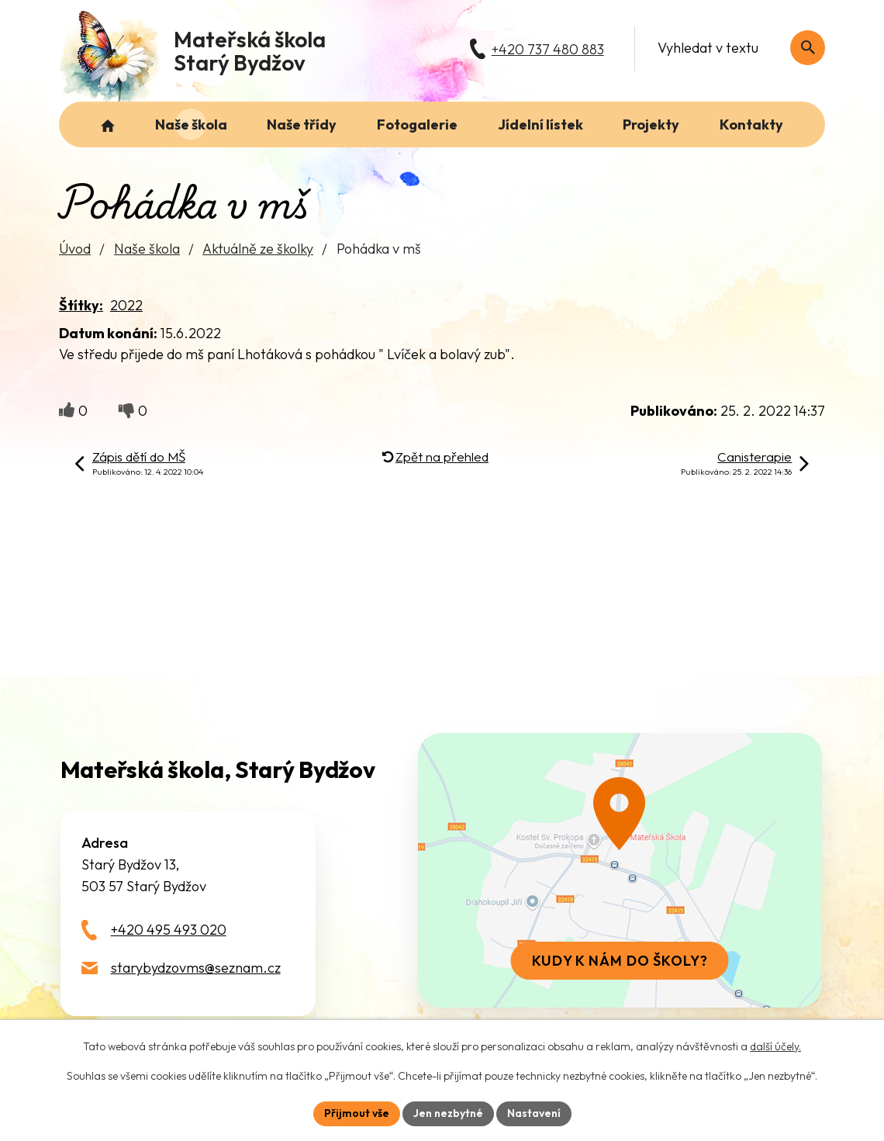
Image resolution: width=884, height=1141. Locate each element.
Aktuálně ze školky (257, 249)
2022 (126, 305)
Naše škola (147, 249)
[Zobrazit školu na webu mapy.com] (619, 870)
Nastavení (534, 1113)
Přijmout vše (356, 1113)
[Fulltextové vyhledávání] (733, 47)
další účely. (775, 1046)
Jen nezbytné (448, 1113)
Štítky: (81, 305)
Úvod (75, 249)
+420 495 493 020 (168, 930)
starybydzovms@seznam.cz (196, 968)
